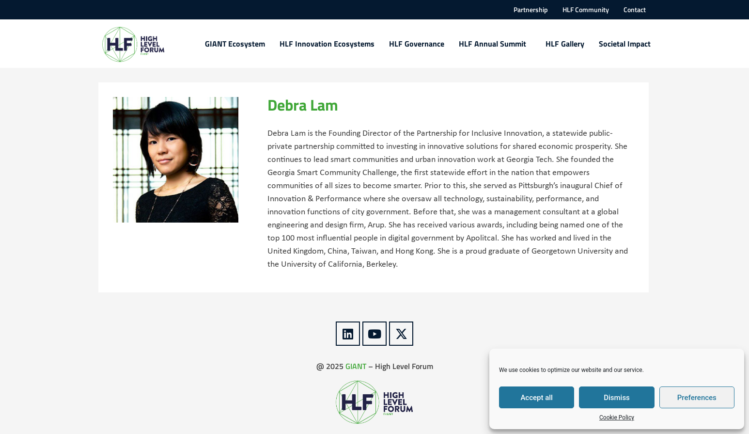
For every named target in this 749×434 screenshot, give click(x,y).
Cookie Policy (616, 417)
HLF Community (585, 10)
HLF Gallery (565, 43)
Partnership (531, 10)
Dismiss (617, 397)
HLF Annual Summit (495, 43)
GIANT (355, 366)
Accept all (536, 397)
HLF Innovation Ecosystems (327, 43)
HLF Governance (416, 43)
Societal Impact (625, 43)
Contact (635, 10)
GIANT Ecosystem (235, 43)
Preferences (697, 397)
